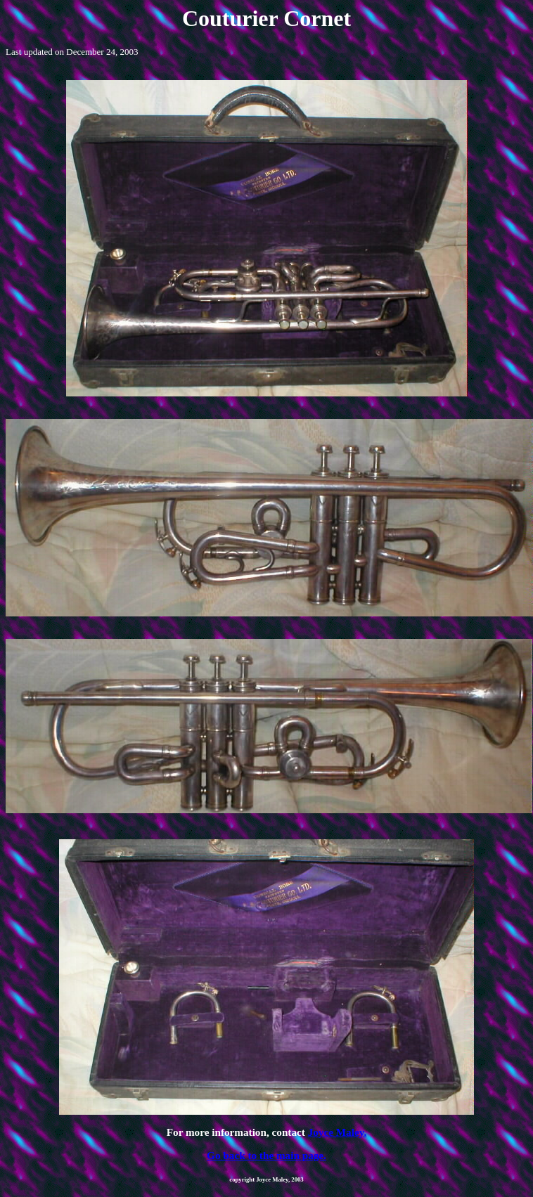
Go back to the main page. (266, 1155)
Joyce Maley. (337, 1132)
